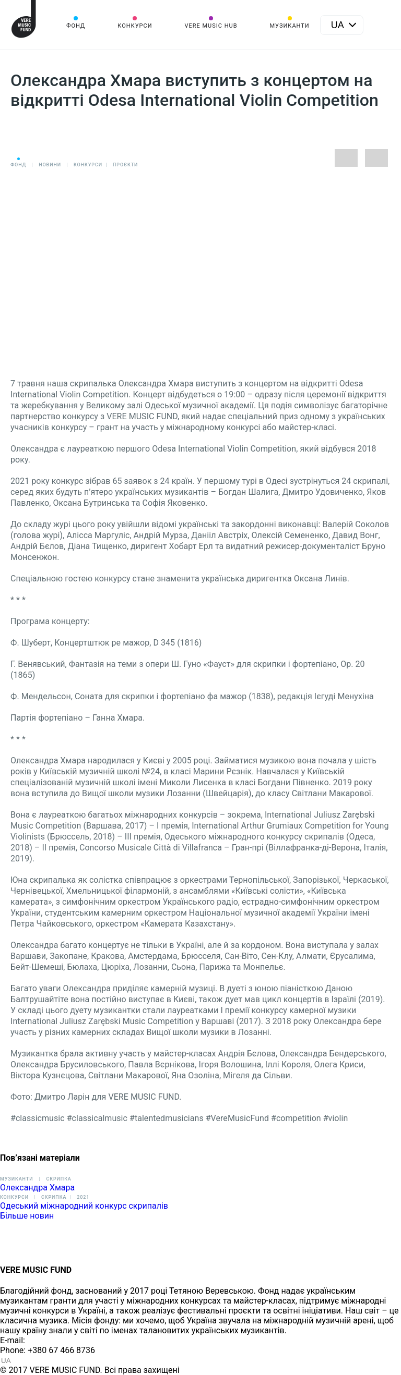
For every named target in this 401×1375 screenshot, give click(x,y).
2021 (83, 1197)
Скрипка (58, 1179)
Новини (50, 164)
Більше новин (27, 1216)
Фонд (75, 25)
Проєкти (125, 164)
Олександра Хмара (37, 1188)
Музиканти (289, 25)
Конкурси (134, 25)
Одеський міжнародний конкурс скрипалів (84, 1206)
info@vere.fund (55, 1340)
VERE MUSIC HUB (210, 25)
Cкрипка (53, 1197)
